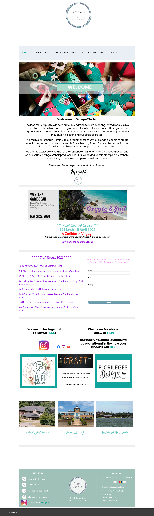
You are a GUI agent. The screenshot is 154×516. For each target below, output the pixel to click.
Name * (90, 270)
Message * (91, 284)
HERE (90, 241)
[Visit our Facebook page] (58, 346)
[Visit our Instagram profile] (63, 346)
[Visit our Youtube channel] (68, 346)
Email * (90, 277)
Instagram (45, 502)
